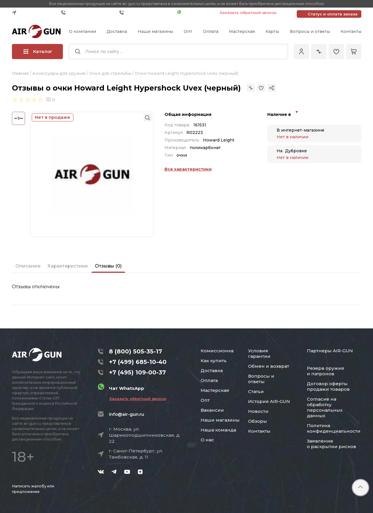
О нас (207, 440)
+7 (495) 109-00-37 (147, 12)
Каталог (38, 51)
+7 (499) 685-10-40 (89, 12)
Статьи (256, 391)
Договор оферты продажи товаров (328, 386)
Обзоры (257, 421)
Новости (258, 411)
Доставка (117, 31)
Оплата (210, 31)
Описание (27, 266)
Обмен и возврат (268, 366)
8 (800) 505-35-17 (135, 351)
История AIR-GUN (269, 401)
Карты (272, 31)
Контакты (351, 31)
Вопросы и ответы (310, 31)
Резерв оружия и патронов (325, 370)
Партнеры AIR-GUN (330, 350)
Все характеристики (188, 169)
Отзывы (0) (108, 266)
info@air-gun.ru (126, 414)
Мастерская (242, 31)
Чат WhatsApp (195, 12)
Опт (188, 31)
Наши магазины (155, 31)
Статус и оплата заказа (333, 14)
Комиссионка (217, 350)
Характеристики (67, 266)
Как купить (214, 360)
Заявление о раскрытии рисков (331, 443)
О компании (82, 31)
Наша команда (218, 430)
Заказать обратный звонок (248, 12)
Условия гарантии (259, 353)
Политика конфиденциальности (333, 428)
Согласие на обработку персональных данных (324, 407)
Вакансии (212, 410)
